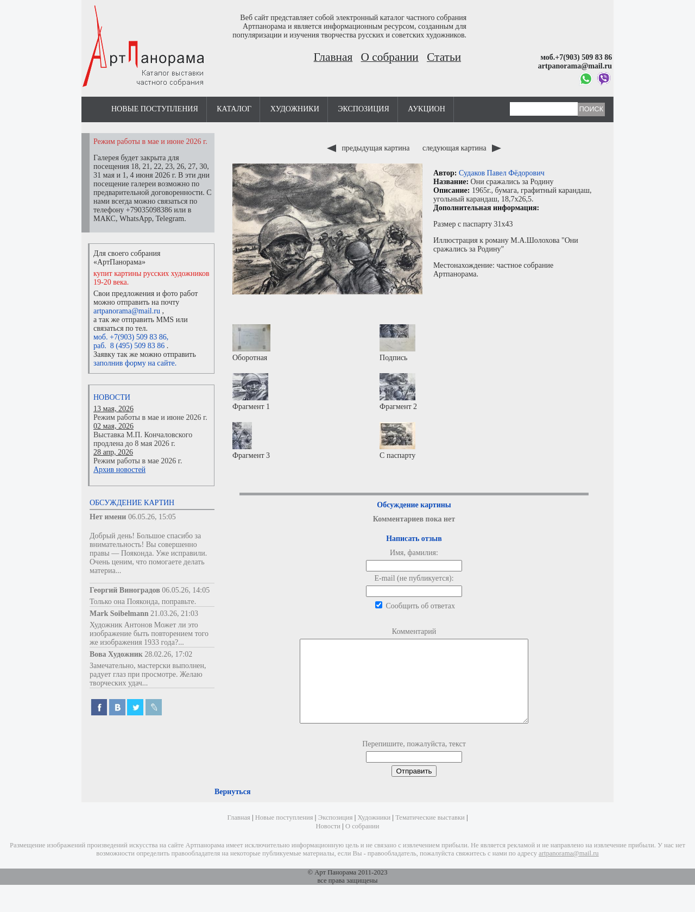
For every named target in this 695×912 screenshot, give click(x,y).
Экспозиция (363, 109)
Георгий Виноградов (125, 590)
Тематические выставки (430, 834)
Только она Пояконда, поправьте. (143, 601)
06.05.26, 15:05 (152, 517)
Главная (333, 57)
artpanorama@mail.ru (126, 311)
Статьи (444, 57)
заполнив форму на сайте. (134, 363)
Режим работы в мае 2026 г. (137, 461)
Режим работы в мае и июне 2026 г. (150, 417)
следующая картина (461, 148)
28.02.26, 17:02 (168, 654)
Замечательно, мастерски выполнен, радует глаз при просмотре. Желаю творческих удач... (148, 674)
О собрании (390, 57)
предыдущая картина (369, 148)
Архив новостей (119, 470)
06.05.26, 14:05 (186, 590)
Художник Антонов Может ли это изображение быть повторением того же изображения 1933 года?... (149, 633)
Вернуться (232, 808)
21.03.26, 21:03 (174, 613)
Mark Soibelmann (119, 613)
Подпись (397, 343)
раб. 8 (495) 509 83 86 (129, 346)
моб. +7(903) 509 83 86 (130, 337)
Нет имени (108, 517)
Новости (111, 397)
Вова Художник (116, 654)
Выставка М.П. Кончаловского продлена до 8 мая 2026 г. (142, 439)
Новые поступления (154, 109)
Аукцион (426, 109)
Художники (294, 109)
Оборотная (251, 343)
